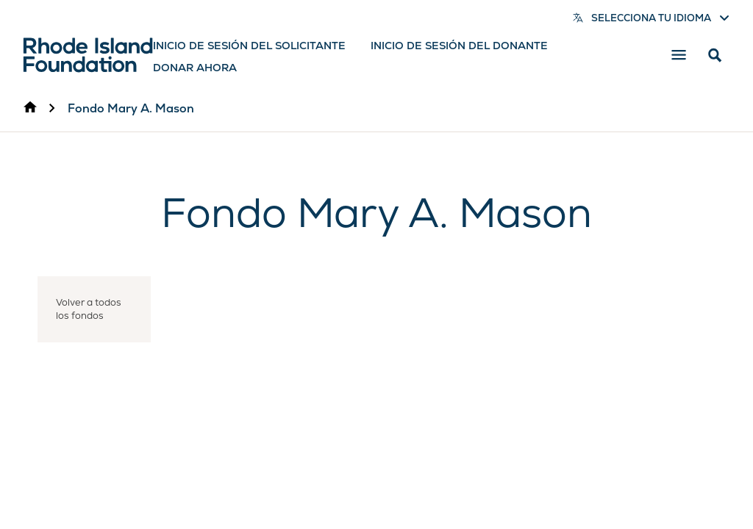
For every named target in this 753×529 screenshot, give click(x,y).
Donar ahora (195, 67)
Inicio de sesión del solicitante (249, 45)
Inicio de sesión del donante (459, 45)
